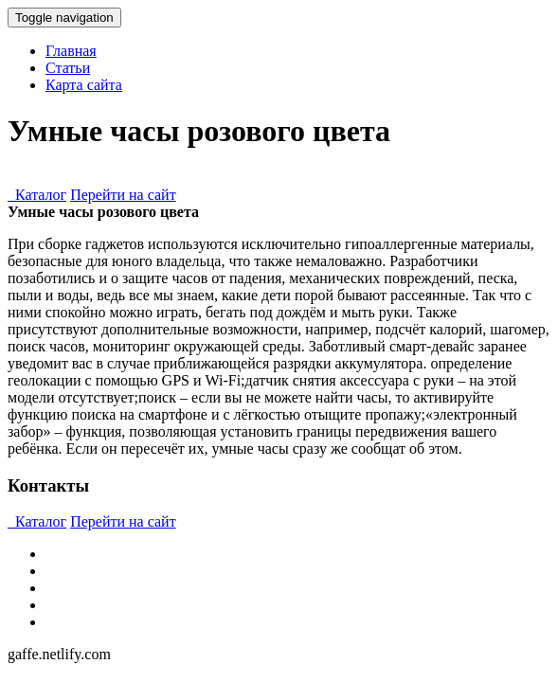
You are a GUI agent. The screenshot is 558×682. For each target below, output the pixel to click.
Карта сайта (83, 85)
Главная (71, 51)
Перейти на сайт (123, 195)
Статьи (67, 68)
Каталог (37, 195)
